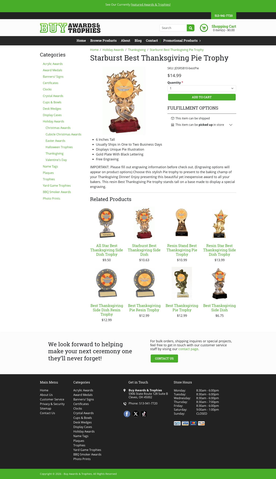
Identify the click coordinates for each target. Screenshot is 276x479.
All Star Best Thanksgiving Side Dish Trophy (106, 250)
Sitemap (45, 408)
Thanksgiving (54, 153)
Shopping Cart (224, 26)
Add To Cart (202, 97)
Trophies (49, 179)
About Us (46, 395)
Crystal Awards (53, 96)
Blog (138, 40)
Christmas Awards (58, 128)
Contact (152, 40)
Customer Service (52, 399)
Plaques (48, 173)
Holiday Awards (53, 121)
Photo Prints (51, 198)
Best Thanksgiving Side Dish (219, 307)
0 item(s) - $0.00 (224, 30)
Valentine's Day (56, 160)
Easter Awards (55, 141)
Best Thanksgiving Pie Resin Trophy (144, 307)
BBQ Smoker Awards (57, 192)
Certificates (50, 83)
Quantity (175, 82)
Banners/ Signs (53, 77)
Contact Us (164, 358)
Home (81, 40)
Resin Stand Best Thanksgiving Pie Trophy (182, 250)
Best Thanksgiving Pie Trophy (182, 307)
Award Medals (52, 70)
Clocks (47, 89)
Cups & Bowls (52, 102)
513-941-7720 (224, 15)
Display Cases (52, 115)
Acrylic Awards (53, 64)
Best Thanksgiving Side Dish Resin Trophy (106, 310)
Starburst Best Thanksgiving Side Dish (144, 250)
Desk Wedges (52, 109)
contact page (188, 349)
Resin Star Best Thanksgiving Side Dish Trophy (219, 250)
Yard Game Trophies (57, 186)
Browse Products (103, 40)
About (125, 40)
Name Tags (50, 166)
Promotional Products (180, 40)
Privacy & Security (52, 404)
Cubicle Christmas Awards (63, 134)
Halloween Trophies (59, 147)
